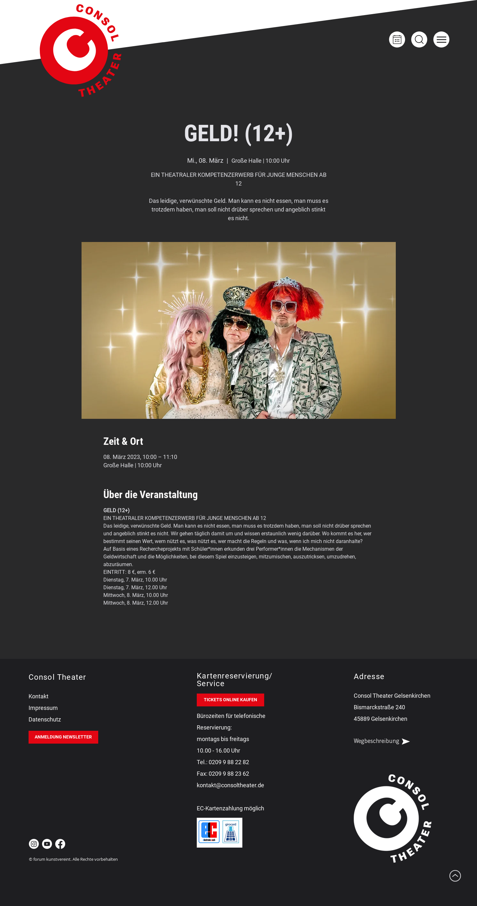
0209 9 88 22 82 (229, 762)
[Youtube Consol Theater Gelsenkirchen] (47, 844)
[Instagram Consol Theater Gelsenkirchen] (34, 844)
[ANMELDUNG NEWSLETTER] (63, 737)
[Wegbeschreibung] (387, 742)
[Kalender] (397, 39)
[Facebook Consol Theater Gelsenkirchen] (60, 844)
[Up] (419, 39)
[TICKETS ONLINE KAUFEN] (230, 700)
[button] (441, 39)
